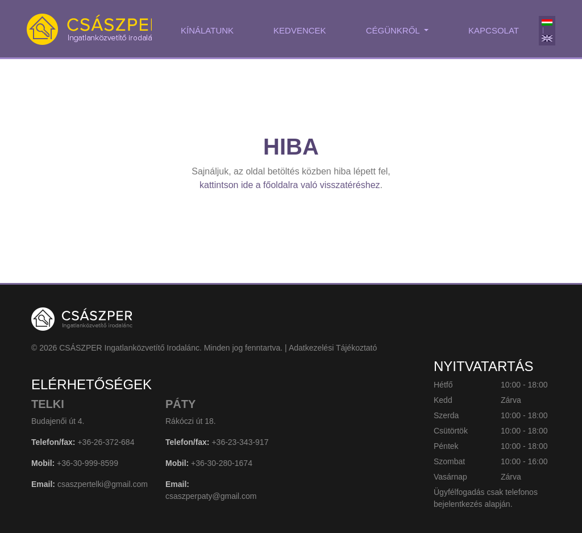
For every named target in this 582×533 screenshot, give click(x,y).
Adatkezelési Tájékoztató (333, 347)
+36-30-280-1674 (221, 463)
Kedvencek (299, 30)
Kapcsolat (493, 30)
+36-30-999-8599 (87, 463)
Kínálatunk (207, 30)
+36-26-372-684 (105, 442)
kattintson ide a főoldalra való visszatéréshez (289, 185)
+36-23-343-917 (239, 442)
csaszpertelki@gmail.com (102, 484)
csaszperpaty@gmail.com (211, 496)
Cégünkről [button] (394, 30)
